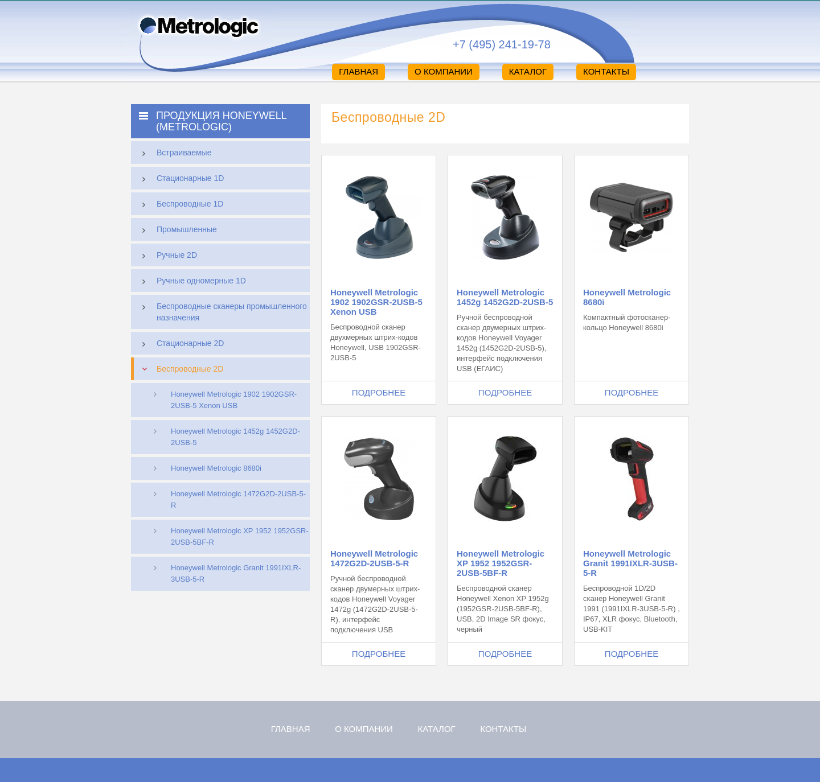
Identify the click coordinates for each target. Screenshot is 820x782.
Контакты (606, 71)
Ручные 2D (167, 256)
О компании (444, 71)
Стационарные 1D (180, 179)
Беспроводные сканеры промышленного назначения (222, 310)
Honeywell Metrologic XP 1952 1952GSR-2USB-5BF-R (240, 536)
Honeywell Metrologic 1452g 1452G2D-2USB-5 (235, 437)
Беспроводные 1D (180, 205)
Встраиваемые (174, 154)
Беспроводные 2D (180, 369)
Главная (358, 71)
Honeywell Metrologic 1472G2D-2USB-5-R (238, 499)
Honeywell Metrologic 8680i (216, 468)
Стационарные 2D (180, 344)
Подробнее (378, 392)
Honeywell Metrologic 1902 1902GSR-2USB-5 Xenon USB (234, 400)
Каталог (528, 71)
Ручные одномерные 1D (191, 282)
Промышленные (177, 230)
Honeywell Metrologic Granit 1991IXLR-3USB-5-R (236, 573)
